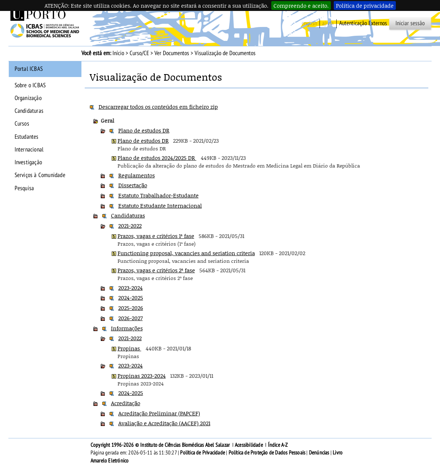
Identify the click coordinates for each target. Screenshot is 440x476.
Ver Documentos (171, 53)
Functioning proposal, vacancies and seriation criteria (186, 253)
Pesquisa (24, 188)
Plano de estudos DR (143, 130)
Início (118, 53)
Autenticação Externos (363, 23)
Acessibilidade (249, 445)
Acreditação (125, 403)
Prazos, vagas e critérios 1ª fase (156, 235)
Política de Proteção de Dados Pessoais (267, 452)
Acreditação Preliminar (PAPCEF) (159, 413)
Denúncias (319, 452)
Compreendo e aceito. (301, 5)
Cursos (22, 123)
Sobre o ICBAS (30, 85)
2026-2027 (130, 318)
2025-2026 (130, 307)
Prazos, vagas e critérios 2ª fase (156, 270)
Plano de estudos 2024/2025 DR (157, 157)
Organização (28, 98)
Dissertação (132, 185)
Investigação (28, 162)
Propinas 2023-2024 (142, 375)
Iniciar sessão (410, 23)
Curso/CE (139, 53)
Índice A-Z (278, 445)
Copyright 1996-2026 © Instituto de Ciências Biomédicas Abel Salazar (161, 445)
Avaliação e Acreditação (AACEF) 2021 (164, 423)
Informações (127, 328)
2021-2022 (130, 225)
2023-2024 (130, 287)
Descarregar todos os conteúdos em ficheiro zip (158, 106)
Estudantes (27, 137)
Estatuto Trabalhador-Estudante (158, 195)
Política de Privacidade (202, 452)
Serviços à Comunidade (40, 175)
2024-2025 (130, 297)
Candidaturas (29, 111)
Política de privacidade (365, 5)
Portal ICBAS (29, 69)
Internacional (29, 149)
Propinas (129, 348)
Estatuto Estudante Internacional (160, 205)
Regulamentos (136, 175)
